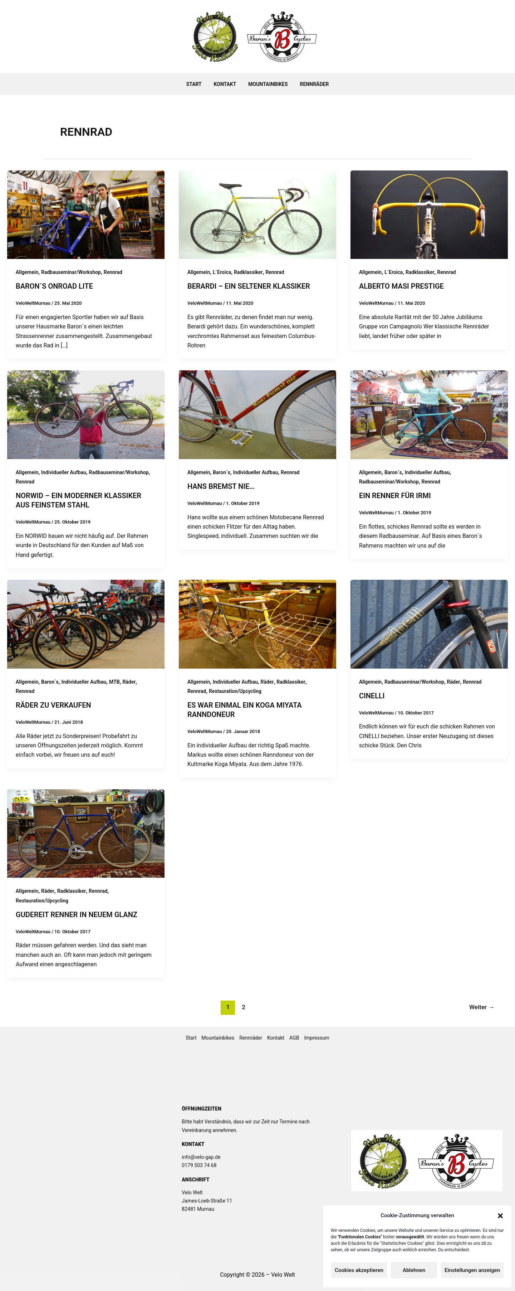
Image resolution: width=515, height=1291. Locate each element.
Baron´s (221, 472)
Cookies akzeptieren (359, 1270)
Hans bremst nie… (221, 486)
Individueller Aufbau (63, 472)
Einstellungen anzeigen (472, 1270)
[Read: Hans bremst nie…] (257, 414)
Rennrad (113, 272)
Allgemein (27, 272)
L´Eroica (222, 272)
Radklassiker (248, 272)
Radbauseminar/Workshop (71, 272)
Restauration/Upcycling (235, 691)
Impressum (316, 1038)
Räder (129, 682)
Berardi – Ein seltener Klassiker (248, 286)
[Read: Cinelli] (429, 623)
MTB (114, 682)
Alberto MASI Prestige (401, 286)
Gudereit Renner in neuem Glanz (76, 914)
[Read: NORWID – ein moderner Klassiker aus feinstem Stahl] (86, 414)
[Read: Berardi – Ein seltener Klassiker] (257, 214)
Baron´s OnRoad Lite (54, 286)
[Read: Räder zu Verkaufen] (86, 623)
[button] (500, 1215)
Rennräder (311, 84)
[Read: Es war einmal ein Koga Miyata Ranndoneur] (257, 623)
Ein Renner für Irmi (395, 495)
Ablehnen (414, 1270)
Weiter (481, 1007)
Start (197, 84)
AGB (294, 1038)
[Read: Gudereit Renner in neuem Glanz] (86, 833)
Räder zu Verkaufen (53, 705)
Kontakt (226, 84)
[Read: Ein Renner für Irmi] (429, 414)
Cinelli (372, 696)
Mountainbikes (266, 84)
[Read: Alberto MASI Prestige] (429, 214)
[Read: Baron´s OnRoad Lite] (86, 214)
